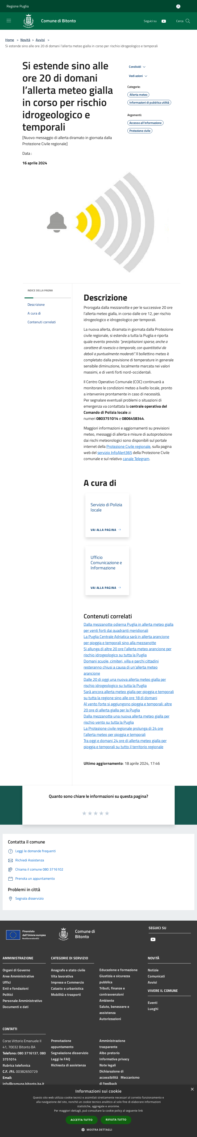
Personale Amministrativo (22, 1000)
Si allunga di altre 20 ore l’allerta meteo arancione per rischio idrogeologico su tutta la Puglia (127, 652)
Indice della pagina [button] (40, 290)
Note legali (107, 1065)
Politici (8, 994)
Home (9, 39)
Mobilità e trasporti (66, 994)
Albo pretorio (109, 1052)
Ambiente (106, 1000)
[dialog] (98, 1111)
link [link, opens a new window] (140, 1111)
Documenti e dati (15, 1006)
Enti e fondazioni (15, 988)
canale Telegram (136, 459)
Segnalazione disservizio (69, 1052)
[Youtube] (162, 21)
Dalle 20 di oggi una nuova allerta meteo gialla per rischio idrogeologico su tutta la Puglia (125, 682)
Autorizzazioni (110, 1018)
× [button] (192, 1089)
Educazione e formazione (118, 969)
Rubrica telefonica (16, 1065)
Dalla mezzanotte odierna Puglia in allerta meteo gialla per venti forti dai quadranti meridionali (128, 627)
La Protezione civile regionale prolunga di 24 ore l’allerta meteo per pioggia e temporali (123, 731)
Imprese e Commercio (67, 982)
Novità (25, 39)
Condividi (138, 67)
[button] (98, 1129)
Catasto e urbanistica (67, 988)
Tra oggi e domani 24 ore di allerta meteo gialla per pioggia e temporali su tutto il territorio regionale (125, 744)
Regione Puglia (18, 6)
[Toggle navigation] (8, 20)
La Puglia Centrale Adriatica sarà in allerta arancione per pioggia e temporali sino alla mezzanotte (126, 640)
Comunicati (156, 976)
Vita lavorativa (62, 976)
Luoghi (153, 1008)
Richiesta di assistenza (68, 1065)
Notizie (153, 970)
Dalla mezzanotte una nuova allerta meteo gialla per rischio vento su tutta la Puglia (126, 719)
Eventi (152, 1002)
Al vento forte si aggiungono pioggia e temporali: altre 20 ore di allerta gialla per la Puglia (128, 707)
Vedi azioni (139, 76)
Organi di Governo (16, 970)
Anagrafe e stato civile (68, 970)
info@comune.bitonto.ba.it (23, 1083)
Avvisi (40, 39)
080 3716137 (28, 1053)
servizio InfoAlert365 (114, 452)
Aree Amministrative (18, 976)
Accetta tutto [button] (82, 1120)
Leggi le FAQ (60, 1059)
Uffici (7, 982)
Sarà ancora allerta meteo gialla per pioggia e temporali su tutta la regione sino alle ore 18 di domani (129, 695)
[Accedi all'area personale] (178, 6)
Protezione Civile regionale (128, 446)
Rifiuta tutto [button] (116, 1119)
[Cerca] (187, 21)
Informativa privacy (114, 1059)
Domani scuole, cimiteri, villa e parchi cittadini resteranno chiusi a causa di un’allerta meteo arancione (121, 667)
